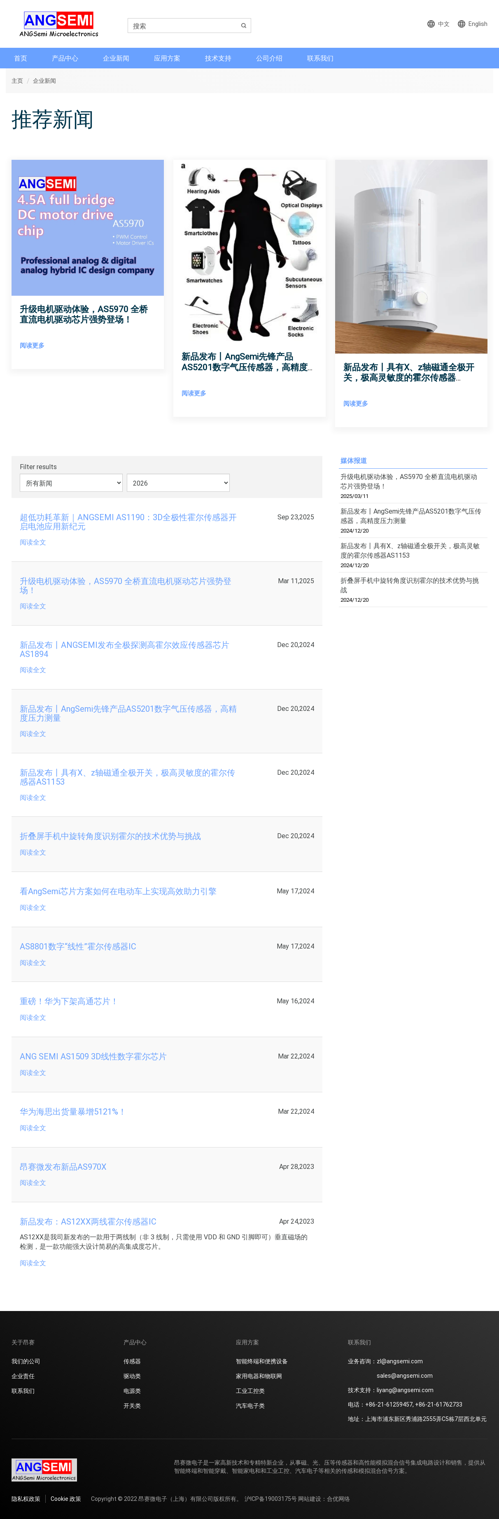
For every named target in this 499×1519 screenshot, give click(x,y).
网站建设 (309, 1499)
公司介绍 (269, 58)
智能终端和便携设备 (262, 1361)
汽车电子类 (250, 1405)
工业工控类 (250, 1391)
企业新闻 (116, 58)
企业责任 (23, 1376)
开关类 (132, 1405)
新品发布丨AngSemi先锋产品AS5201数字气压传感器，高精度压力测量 (249, 367)
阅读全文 (33, 541)
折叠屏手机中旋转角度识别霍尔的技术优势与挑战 (409, 589)
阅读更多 (32, 345)
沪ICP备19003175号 (271, 1499)
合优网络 (338, 1499)
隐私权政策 (26, 1499)
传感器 (132, 1361)
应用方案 (167, 58)
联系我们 (320, 58)
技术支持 (218, 58)
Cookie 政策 (66, 1499)
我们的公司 (26, 1361)
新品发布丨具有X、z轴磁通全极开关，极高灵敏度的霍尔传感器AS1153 (408, 377)
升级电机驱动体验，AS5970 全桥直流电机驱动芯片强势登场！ (84, 314)
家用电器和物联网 (259, 1376)
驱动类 (132, 1376)
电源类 (132, 1391)
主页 (17, 80)
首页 (20, 58)
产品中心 (65, 58)
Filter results (38, 466)
